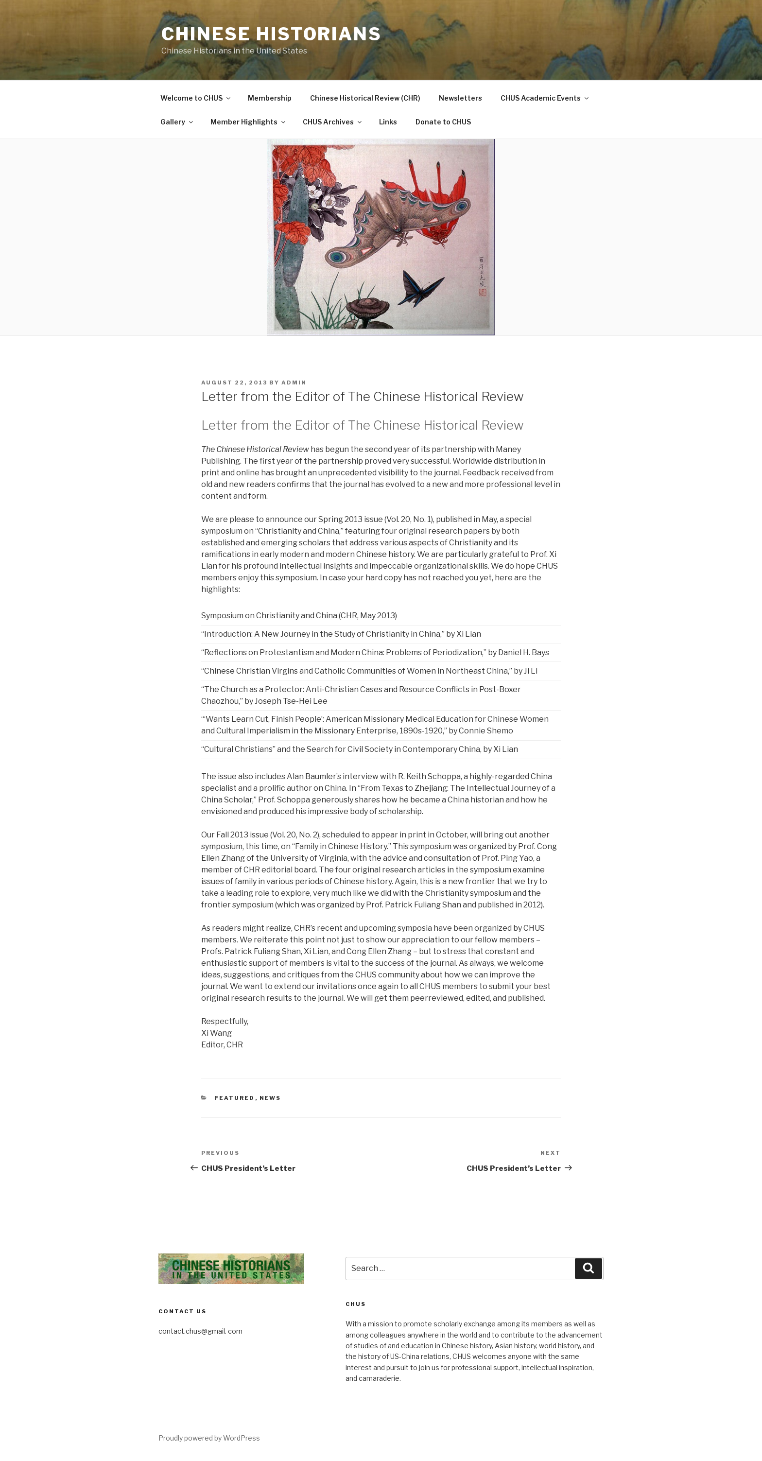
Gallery (177, 122)
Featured (235, 1098)
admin (294, 382)
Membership (270, 98)
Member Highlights (248, 122)
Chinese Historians (271, 34)
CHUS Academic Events (545, 98)
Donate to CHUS (443, 122)
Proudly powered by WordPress (209, 1438)
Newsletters (460, 98)
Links (388, 122)
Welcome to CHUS (196, 98)
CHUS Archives (333, 122)
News (270, 1098)
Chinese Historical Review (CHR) (365, 98)
